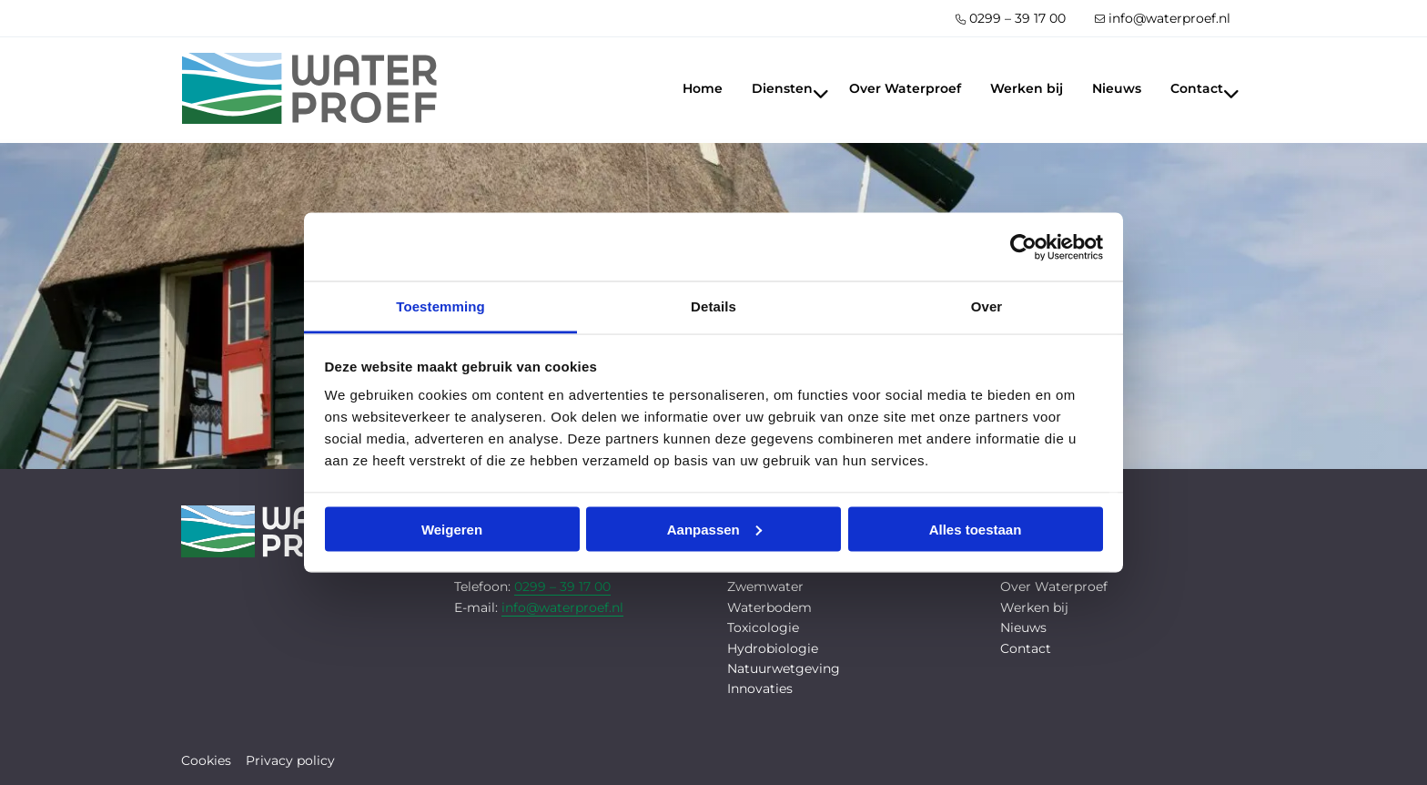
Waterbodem (769, 607)
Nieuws (1116, 88)
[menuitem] (1010, 18)
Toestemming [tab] (440, 306)
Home (703, 88)
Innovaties (760, 688)
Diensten (790, 88)
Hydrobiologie (772, 648)
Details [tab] (713, 306)
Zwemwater (765, 586)
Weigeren (451, 528)
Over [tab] (987, 306)
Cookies (206, 760)
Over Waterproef (905, 88)
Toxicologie (763, 627)
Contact (1205, 88)
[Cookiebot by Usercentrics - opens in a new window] (1023, 246)
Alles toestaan (975, 528)
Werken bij (1026, 88)
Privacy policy (290, 760)
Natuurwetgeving (783, 668)
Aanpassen (714, 528)
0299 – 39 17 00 (1011, 18)
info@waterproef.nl (1162, 18)
